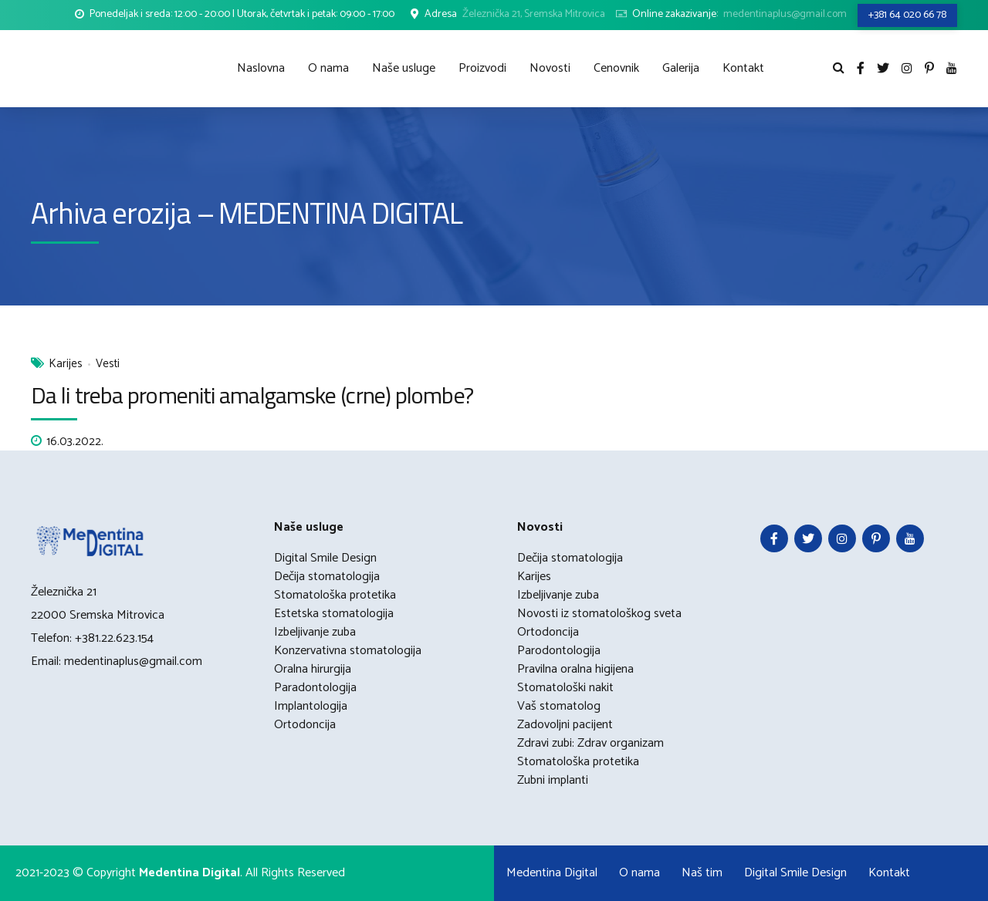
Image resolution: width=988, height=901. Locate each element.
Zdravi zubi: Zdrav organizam (590, 743)
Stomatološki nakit (565, 687)
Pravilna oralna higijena (575, 669)
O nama (328, 68)
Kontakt (743, 68)
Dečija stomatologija (327, 576)
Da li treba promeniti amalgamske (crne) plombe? (252, 395)
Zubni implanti (552, 780)
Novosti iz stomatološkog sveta (599, 613)
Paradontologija (315, 687)
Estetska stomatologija (334, 613)
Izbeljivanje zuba (315, 632)
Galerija (680, 68)
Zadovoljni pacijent (565, 724)
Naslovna (261, 68)
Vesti (108, 364)
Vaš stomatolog (559, 706)
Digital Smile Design (325, 558)
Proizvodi (482, 68)
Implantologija (310, 706)
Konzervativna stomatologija (347, 650)
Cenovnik (616, 68)
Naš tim (702, 872)
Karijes (66, 364)
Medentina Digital (551, 872)
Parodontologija (559, 650)
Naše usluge (403, 68)
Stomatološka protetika (335, 595)
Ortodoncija (305, 724)
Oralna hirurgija (312, 669)
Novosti (550, 68)
